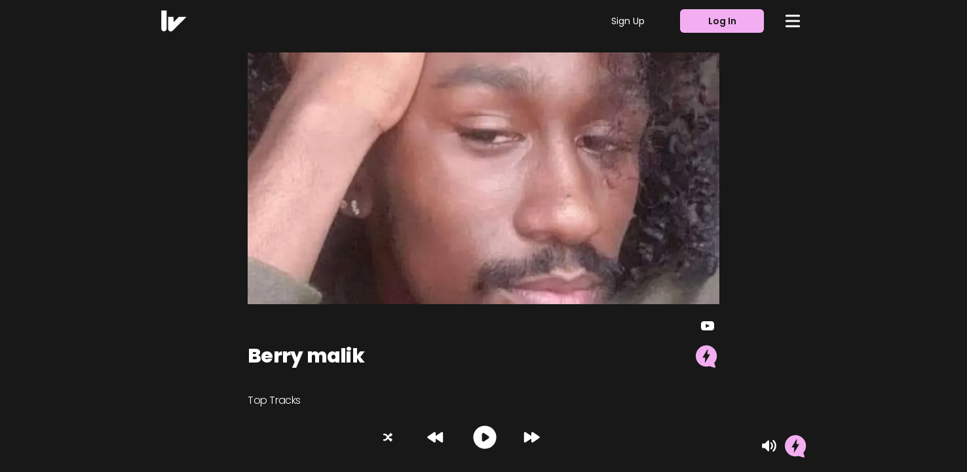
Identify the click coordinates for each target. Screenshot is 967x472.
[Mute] (769, 446)
